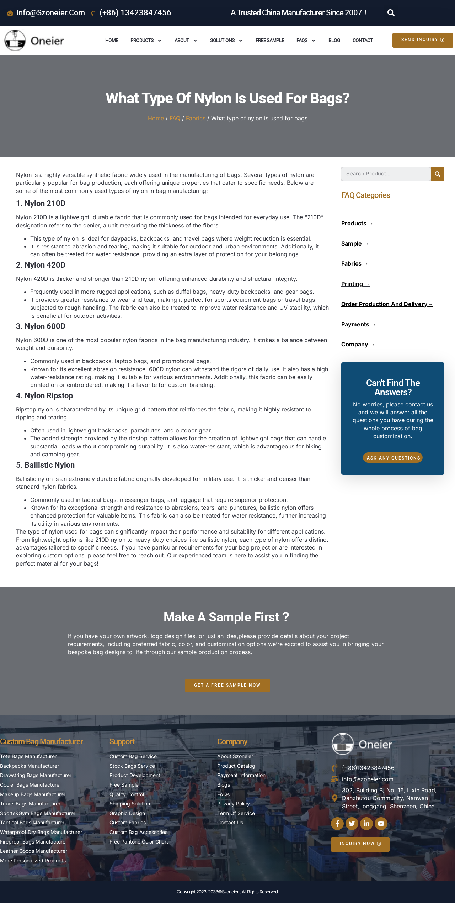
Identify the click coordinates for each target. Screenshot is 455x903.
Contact (363, 40)
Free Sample (270, 40)
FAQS (306, 41)
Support (121, 741)
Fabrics (195, 118)
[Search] (437, 174)
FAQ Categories (365, 195)
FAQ (175, 118)
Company (232, 741)
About (186, 41)
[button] (391, 12)
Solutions (226, 41)
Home (111, 40)
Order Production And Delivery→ (387, 304)
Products (146, 41)
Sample (351, 243)
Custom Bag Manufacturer (41, 741)
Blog (334, 40)
